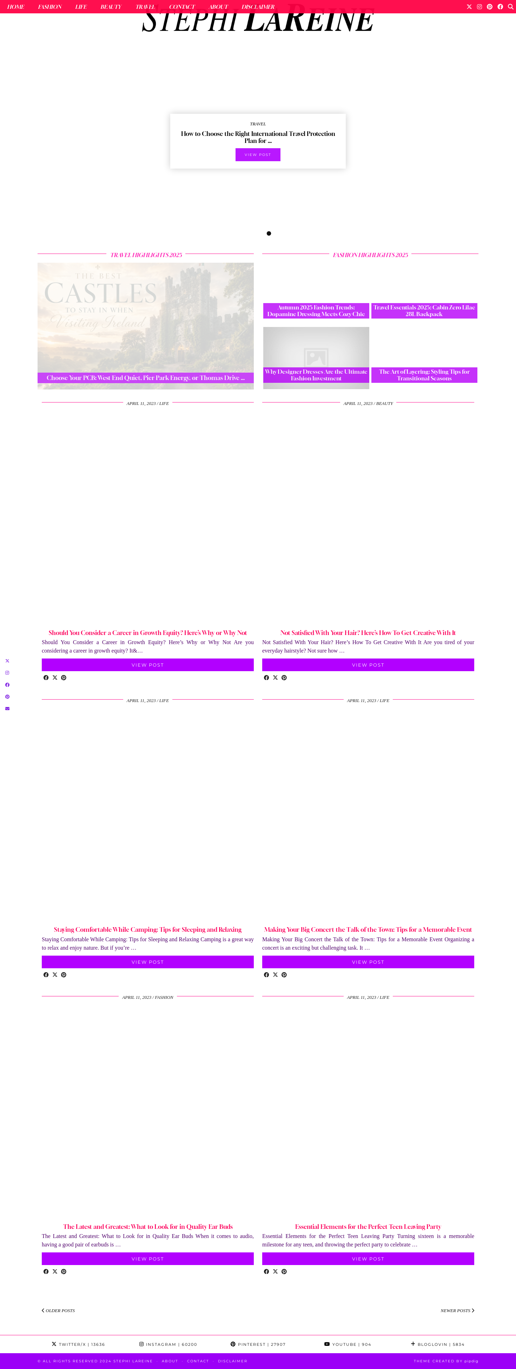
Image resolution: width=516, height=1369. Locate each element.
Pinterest (258, 1344)
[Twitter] (469, 6)
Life (80, 7)
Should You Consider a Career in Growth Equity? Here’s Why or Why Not (148, 632)
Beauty (110, 7)
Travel (145, 7)
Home (15, 7)
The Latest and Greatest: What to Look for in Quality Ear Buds (148, 1226)
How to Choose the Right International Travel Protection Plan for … (258, 137)
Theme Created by (446, 1361)
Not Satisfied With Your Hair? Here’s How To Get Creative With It (368, 632)
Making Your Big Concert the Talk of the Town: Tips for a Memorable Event (368, 929)
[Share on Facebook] (46, 678)
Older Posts (58, 1310)
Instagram (168, 1344)
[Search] (511, 6)
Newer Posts (457, 1310)
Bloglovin (438, 1344)
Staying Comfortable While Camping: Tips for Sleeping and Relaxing (148, 929)
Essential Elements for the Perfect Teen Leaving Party (368, 1226)
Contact (181, 7)
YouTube (347, 1344)
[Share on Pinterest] (63, 678)
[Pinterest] (489, 6)
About (218, 7)
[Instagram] (479, 6)
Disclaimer (258, 7)
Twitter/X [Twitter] (78, 1344)
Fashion (49, 7)
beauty (384, 403)
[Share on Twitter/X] (55, 678)
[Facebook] (500, 6)
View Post (148, 665)
